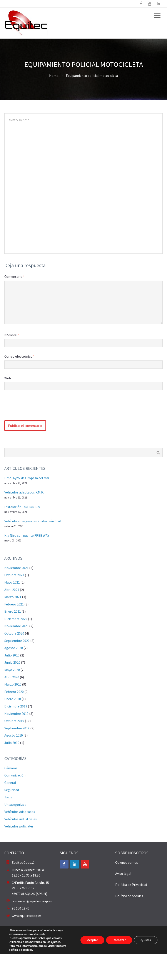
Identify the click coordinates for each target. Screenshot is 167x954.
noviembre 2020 (16, 626)
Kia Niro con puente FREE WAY (26, 535)
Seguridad (11, 790)
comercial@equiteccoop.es (32, 901)
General (10, 782)
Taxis (8, 797)
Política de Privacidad (131, 884)
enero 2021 (12, 611)
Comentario (14, 276)
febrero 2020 (14, 691)
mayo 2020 (12, 670)
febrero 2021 (14, 604)
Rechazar (119, 940)
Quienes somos (126, 862)
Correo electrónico (19, 356)
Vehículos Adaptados (19, 811)
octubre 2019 (14, 721)
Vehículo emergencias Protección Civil (32, 521)
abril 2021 (11, 589)
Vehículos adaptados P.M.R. (24, 492)
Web (7, 378)
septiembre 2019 (17, 728)
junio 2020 (12, 662)
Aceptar (92, 940)
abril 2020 (11, 677)
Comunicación (14, 775)
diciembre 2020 (15, 619)
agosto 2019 (13, 735)
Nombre (11, 335)
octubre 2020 (14, 633)
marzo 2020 (12, 684)
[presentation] (37, 407)
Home (53, 75)
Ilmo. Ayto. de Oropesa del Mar (26, 478)
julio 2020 (11, 655)
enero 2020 (12, 699)
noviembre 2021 (16, 568)
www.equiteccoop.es (27, 915)
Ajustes (145, 940)
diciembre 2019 (15, 706)
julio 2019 (11, 742)
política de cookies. (21, 950)
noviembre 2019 (16, 713)
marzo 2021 (12, 597)
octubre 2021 (14, 575)
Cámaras (10, 768)
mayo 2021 (12, 582)
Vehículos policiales (18, 826)
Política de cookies (129, 896)
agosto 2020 (13, 648)
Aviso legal (123, 873)
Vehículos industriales (20, 819)
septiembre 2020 (17, 640)
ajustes (55, 942)
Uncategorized (15, 804)
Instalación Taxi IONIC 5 (22, 507)
